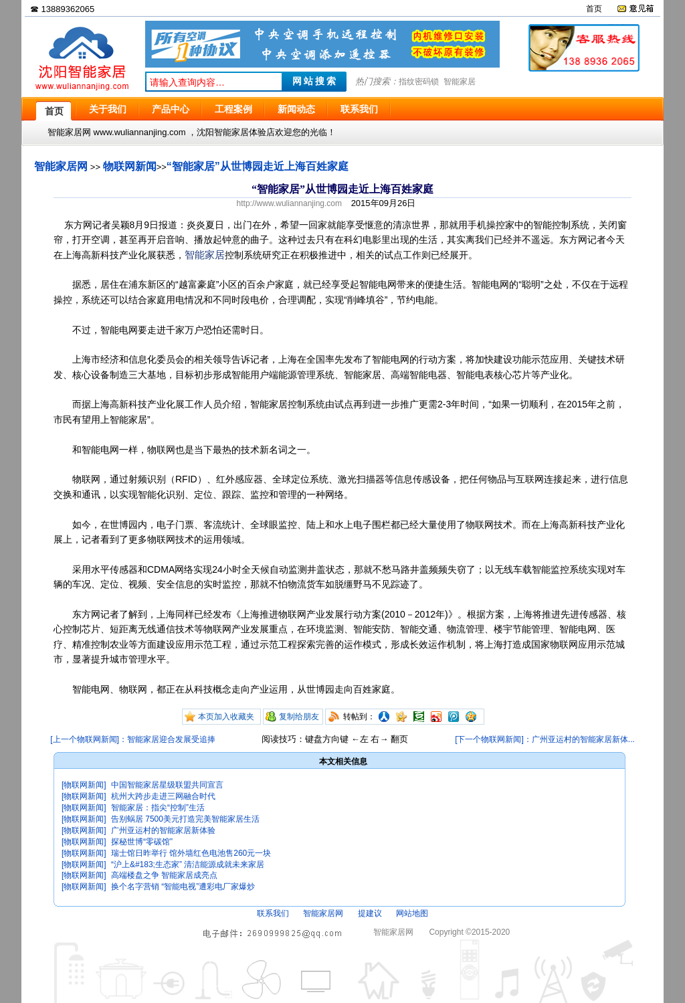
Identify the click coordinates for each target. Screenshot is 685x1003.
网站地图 (412, 913)
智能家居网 (61, 166)
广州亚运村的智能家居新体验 (163, 830)
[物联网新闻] (84, 785)
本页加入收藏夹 (226, 716)
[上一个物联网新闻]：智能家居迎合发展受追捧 (132, 739)
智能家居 (460, 81)
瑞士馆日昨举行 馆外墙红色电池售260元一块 (191, 853)
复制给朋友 (299, 716)
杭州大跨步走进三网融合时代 (163, 796)
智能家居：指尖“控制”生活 (158, 807)
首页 (594, 8)
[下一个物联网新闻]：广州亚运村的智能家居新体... (545, 739)
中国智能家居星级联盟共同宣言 (167, 785)
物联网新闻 (130, 166)
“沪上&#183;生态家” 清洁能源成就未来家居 (187, 864)
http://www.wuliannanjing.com (289, 203)
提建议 (370, 913)
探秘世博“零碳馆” (142, 841)
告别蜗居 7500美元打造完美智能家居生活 (185, 819)
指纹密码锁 (419, 81)
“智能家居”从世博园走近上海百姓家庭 (258, 166)
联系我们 (273, 913)
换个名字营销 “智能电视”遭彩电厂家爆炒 (183, 886)
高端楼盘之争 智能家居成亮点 (164, 875)
